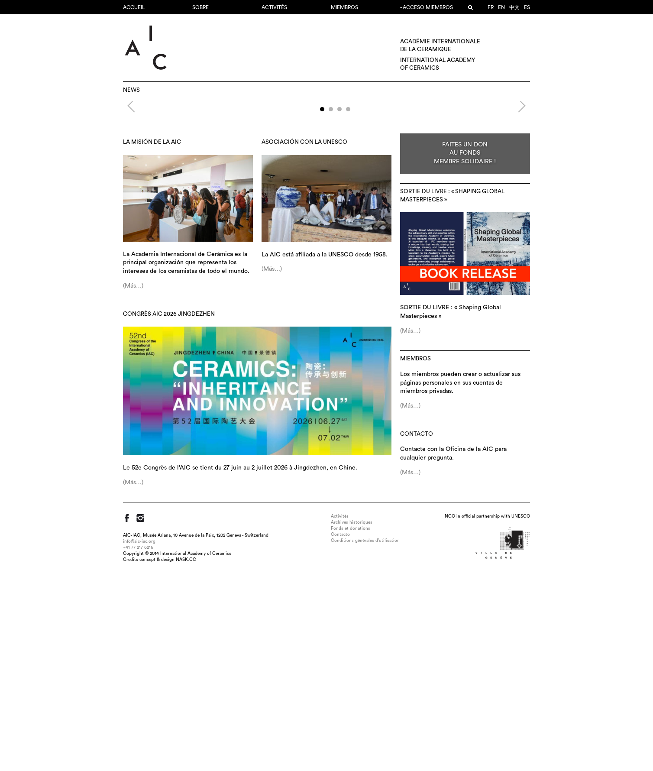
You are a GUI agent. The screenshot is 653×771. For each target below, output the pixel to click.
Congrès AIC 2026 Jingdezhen (169, 509)
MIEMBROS (344, 7)
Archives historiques (351, 717)
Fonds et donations (350, 723)
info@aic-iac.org (139, 736)
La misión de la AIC (152, 337)
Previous (134, 207)
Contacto (416, 629)
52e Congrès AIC (326, 164)
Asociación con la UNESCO (304, 337)
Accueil (134, 7)
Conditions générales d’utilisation (365, 735)
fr (491, 7)
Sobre (200, 7)
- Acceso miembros (426, 7)
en (501, 7)
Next (516, 207)
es (527, 7)
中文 (514, 7)
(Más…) (133, 481)
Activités (274, 7)
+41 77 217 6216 (138, 742)
